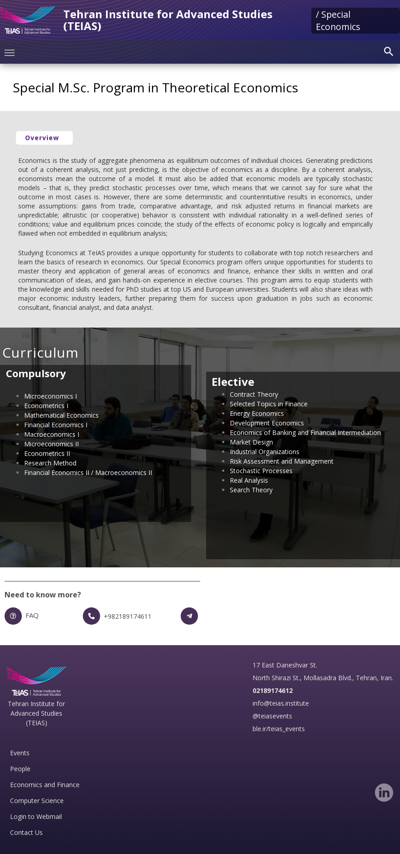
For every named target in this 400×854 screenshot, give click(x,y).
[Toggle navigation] (9, 52)
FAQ (32, 615)
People (20, 768)
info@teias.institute (281, 703)
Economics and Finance (45, 784)
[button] (44, 138)
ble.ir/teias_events (279, 728)
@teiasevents (272, 716)
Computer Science (37, 800)
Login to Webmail (36, 816)
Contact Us (26, 832)
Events (20, 752)
